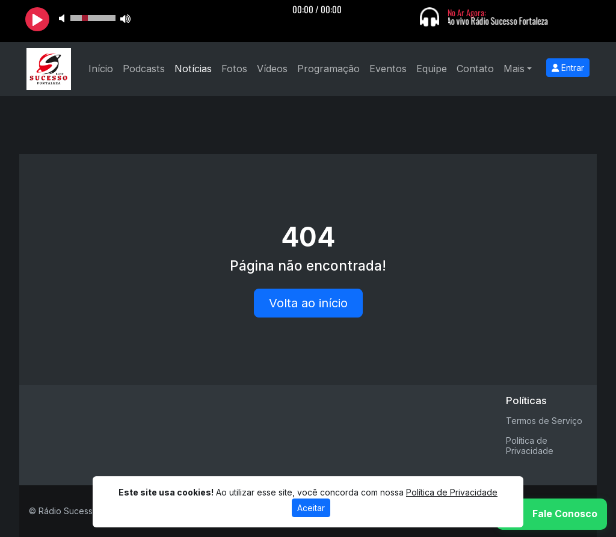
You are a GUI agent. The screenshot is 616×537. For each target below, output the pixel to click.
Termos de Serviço (544, 421)
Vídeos (272, 69)
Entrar (568, 68)
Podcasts (144, 69)
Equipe (431, 69)
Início (100, 69)
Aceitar (311, 508)
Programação (328, 69)
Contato (475, 69)
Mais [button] (514, 69)
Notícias (193, 69)
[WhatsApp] (551, 514)
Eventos (388, 69)
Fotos (234, 69)
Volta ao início (308, 303)
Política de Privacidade (529, 445)
